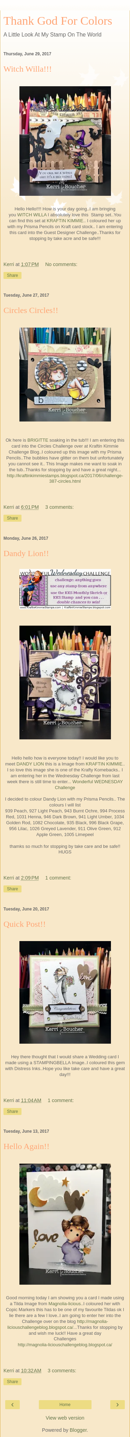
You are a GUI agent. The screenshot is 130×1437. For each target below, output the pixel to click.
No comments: (61, 264)
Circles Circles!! (30, 310)
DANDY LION (30, 763)
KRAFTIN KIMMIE (65, 220)
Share (12, 275)
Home (64, 1404)
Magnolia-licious (65, 1303)
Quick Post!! (24, 924)
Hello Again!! (26, 1146)
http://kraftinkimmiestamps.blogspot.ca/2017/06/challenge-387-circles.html (65, 478)
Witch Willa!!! (27, 68)
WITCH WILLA (32, 214)
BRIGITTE (37, 440)
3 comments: (59, 507)
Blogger (78, 1430)
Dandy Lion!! (26, 553)
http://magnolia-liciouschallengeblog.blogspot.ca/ (57, 1324)
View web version (65, 1418)
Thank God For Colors (57, 20)
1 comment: (58, 878)
